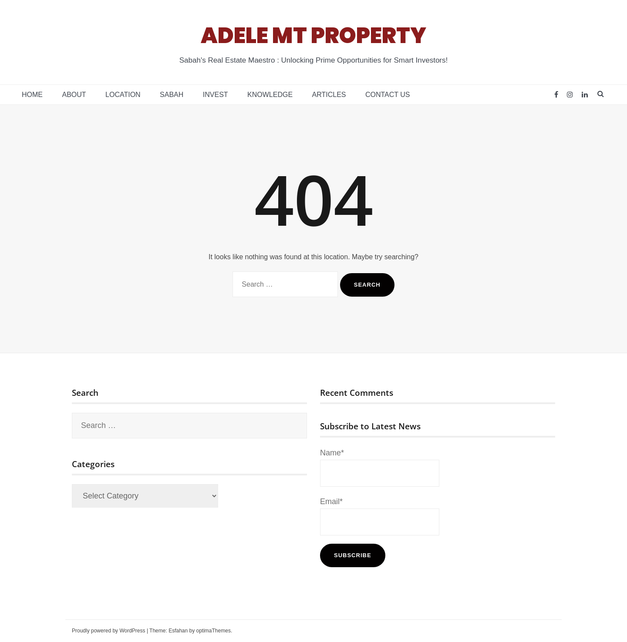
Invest (215, 94)
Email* (379, 516)
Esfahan (178, 631)
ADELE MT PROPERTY (313, 35)
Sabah (171, 94)
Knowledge (270, 94)
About (74, 94)
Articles (329, 94)
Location (123, 94)
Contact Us (387, 94)
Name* (379, 467)
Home (32, 94)
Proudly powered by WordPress (108, 631)
